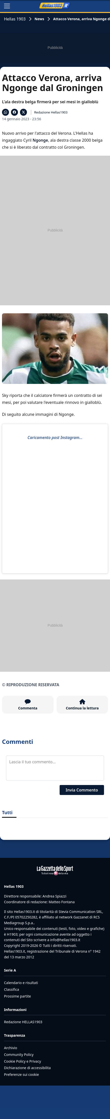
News (39, 18)
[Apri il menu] (7, 6)
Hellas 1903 (15, 19)
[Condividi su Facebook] (14, 112)
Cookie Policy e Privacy (22, 1061)
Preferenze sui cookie (21, 1074)
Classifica (11, 989)
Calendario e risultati (21, 982)
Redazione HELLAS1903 (23, 1021)
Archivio (10, 1047)
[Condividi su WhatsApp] (5, 112)
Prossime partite (17, 996)
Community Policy (18, 1054)
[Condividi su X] (23, 112)
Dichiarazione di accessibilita (27, 1067)
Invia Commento (82, 790)
